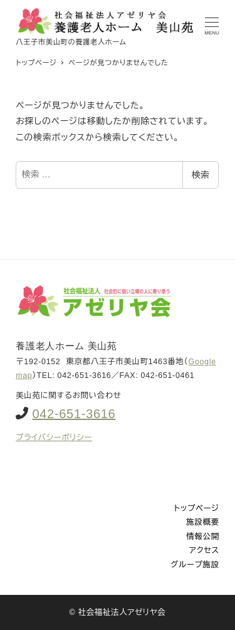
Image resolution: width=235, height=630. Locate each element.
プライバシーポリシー (54, 437)
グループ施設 (194, 564)
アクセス (204, 550)
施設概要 (202, 522)
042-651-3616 (73, 414)
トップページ (196, 508)
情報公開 (202, 536)
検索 (200, 175)
